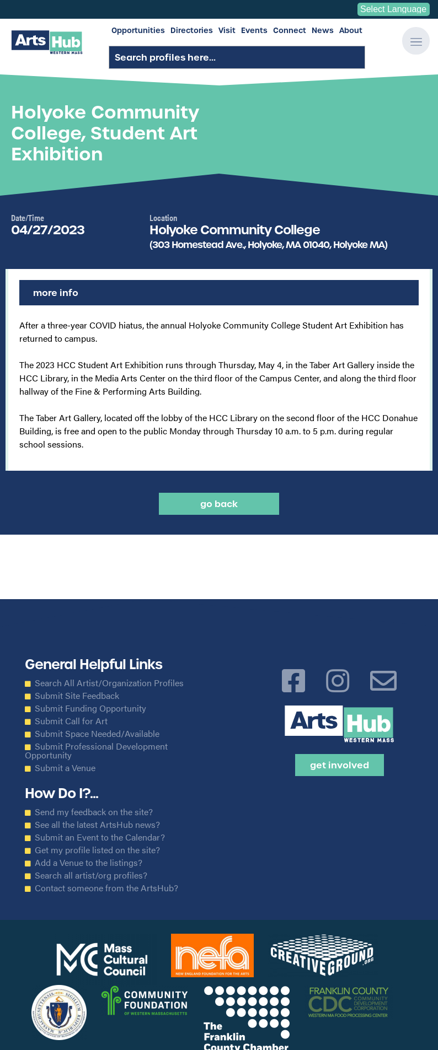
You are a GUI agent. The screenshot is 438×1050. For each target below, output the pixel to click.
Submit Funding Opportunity (90, 708)
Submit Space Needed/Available (97, 733)
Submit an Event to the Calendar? (100, 837)
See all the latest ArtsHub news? (97, 824)
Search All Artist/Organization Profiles (109, 683)
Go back (219, 504)
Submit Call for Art (71, 721)
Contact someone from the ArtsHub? (106, 888)
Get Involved (339, 765)
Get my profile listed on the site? (97, 850)
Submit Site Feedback (77, 695)
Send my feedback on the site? (94, 811)
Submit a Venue (65, 767)
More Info (55, 293)
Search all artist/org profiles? (91, 875)
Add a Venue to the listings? (88, 862)
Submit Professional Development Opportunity (96, 751)
